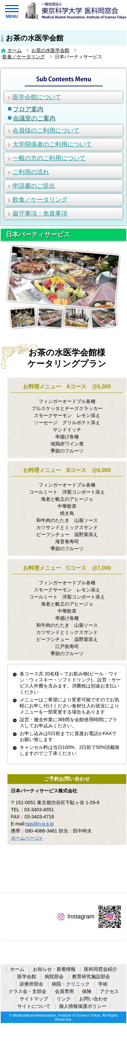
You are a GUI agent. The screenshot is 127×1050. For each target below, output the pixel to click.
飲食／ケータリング (23, 56)
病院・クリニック (71, 984)
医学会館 (26, 976)
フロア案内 (28, 109)
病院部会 (54, 976)
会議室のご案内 (34, 118)
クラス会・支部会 (27, 991)
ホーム (14, 50)
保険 (86, 991)
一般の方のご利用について (49, 158)
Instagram (76, 916)
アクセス (109, 991)
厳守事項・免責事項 (40, 213)
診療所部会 (31, 984)
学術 (103, 984)
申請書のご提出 (34, 185)
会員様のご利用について (46, 130)
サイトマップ (34, 998)
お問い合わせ (93, 998)
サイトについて (33, 1006)
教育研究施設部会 (91, 976)
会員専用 (64, 991)
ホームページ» (26, 838)
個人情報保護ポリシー (82, 1006)
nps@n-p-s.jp (39, 823)
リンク (64, 998)
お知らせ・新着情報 (54, 969)
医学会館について (37, 97)
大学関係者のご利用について (52, 144)
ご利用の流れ (31, 172)
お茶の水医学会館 (50, 50)
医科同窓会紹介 (100, 969)
